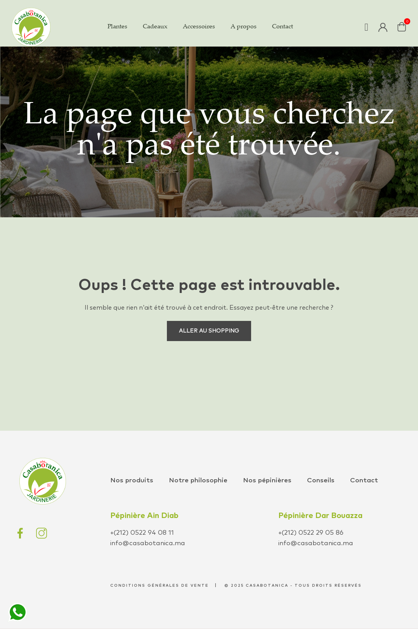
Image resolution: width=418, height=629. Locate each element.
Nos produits (131, 480)
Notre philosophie (198, 480)
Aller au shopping (209, 331)
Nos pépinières (267, 480)
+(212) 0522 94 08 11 (142, 533)
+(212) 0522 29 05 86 (310, 533)
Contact (364, 480)
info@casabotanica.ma (147, 543)
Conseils (321, 480)
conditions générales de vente (159, 585)
